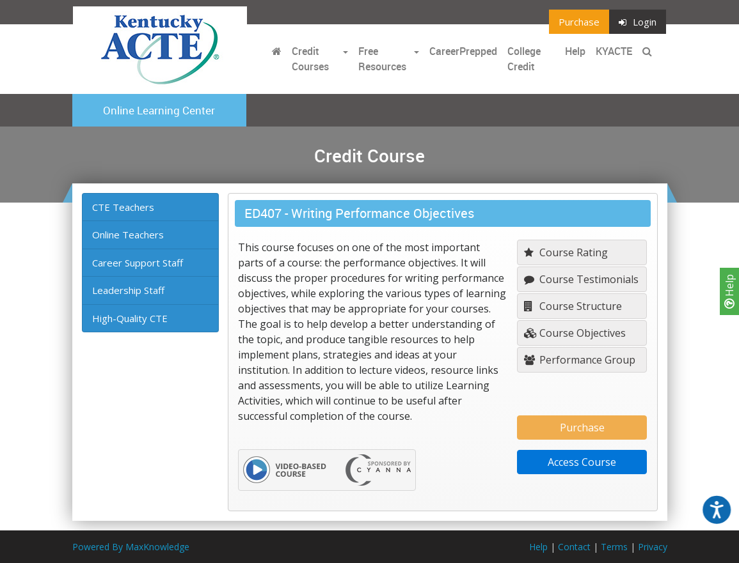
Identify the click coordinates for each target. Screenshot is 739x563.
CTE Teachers (123, 207)
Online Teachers (128, 234)
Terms (614, 547)
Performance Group (579, 360)
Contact (574, 547)
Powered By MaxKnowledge (130, 547)
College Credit (524, 58)
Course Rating (566, 252)
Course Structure (573, 306)
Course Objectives (575, 333)
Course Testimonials (581, 279)
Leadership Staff (128, 290)
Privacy (652, 547)
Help (729, 291)
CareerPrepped (463, 51)
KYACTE (614, 51)
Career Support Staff (137, 262)
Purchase (579, 21)
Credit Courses (310, 58)
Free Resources (382, 58)
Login (637, 21)
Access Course (582, 462)
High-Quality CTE (130, 318)
